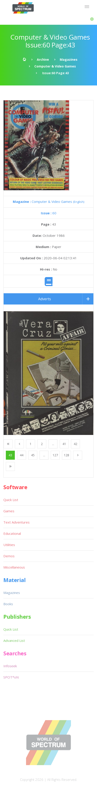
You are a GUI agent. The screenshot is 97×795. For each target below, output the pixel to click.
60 (48, 213)
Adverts (44, 298)
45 (33, 455)
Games (8, 511)
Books (8, 604)
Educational (12, 533)
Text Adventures (16, 522)
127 (55, 455)
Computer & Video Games (55, 66)
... (53, 444)
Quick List (10, 499)
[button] (92, 19)
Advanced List (14, 640)
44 (21, 455)
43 (10, 455)
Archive (43, 59)
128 (66, 455)
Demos (9, 556)
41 (64, 444)
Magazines (68, 59)
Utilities (9, 544)
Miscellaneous (14, 567)
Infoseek (10, 666)
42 (75, 444)
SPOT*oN (11, 677)
